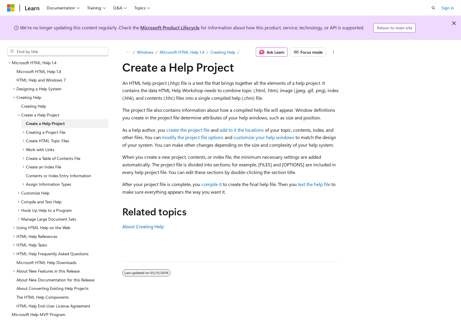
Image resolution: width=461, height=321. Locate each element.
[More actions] (333, 52)
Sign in (448, 8)
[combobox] (57, 51)
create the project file (188, 130)
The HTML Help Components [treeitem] (42, 297)
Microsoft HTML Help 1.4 (182, 52)
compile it (211, 184)
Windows (145, 52)
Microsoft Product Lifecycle (170, 27)
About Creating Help (143, 226)
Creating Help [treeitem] (33, 106)
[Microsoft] (11, 8)
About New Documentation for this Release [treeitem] (55, 280)
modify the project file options (192, 137)
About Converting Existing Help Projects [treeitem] (52, 288)
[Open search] (433, 8)
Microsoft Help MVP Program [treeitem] (38, 314)
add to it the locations (242, 130)
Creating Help (223, 52)
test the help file (314, 184)
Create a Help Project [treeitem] (45, 123)
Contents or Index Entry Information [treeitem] (58, 175)
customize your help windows (263, 137)
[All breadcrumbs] (127, 52)
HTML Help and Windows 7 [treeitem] (41, 80)
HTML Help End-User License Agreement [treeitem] (53, 306)
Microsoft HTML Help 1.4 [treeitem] (38, 71)
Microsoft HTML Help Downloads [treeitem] (46, 262)
